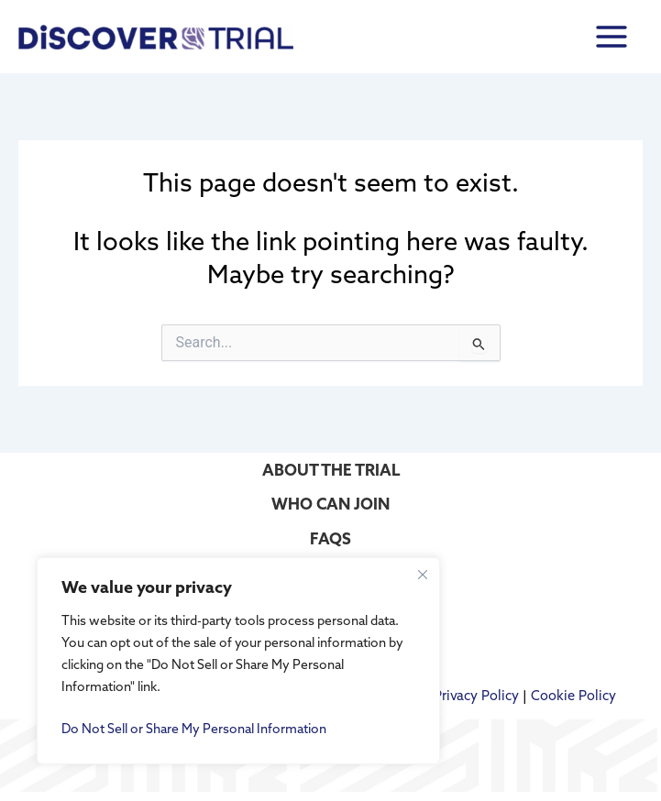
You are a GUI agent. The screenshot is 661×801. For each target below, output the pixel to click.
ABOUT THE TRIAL (331, 469)
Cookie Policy (573, 695)
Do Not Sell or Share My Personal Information (193, 728)
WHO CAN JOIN (330, 503)
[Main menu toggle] (612, 36)
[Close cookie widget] (422, 574)
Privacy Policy (476, 695)
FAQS (330, 538)
